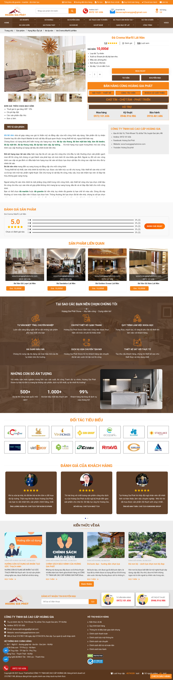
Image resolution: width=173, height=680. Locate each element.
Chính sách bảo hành (96, 649)
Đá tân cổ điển (150, 20)
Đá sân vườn (27, 25)
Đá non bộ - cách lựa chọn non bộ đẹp (147, 564)
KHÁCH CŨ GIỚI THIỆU (155, 93)
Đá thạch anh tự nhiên (99, 20)
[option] (45, 64)
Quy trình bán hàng (130, 2)
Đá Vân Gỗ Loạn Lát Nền (25, 283)
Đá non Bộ (77, 25)
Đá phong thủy (51, 25)
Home (6, 23)
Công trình (151, 25)
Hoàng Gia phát (127, 148)
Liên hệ (164, 2)
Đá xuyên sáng (76, 20)
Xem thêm (86, 584)
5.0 (105, 43)
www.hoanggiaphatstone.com (133, 144)
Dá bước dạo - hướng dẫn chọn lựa (104, 564)
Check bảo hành (149, 2)
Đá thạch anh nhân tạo (123, 20)
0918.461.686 (155, 116)
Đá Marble (52, 20)
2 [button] (88, 519)
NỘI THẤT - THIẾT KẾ (101, 93)
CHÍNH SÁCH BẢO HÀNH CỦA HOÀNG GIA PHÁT (64, 565)
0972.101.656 (101, 116)
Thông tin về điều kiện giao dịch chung (103, 630)
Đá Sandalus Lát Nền (66, 283)
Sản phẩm (20, 31)
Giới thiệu (67, 2)
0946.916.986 (128, 116)
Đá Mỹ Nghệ (101, 25)
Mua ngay (140, 71)
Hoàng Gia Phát (128, 140)
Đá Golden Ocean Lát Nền (107, 283)
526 (138, 43)
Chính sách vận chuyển (97, 641)
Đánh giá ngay (154, 226)
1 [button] (85, 519)
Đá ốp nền (49, 31)
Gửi (92, 601)
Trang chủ (9, 31)
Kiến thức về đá (112, 2)
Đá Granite (28, 20)
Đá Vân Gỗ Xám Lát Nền (148, 283)
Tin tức (99, 2)
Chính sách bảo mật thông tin (100, 638)
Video (166, 23)
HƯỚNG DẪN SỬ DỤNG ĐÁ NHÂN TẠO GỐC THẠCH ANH (23, 565)
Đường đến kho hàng (83, 2)
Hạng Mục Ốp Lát (125, 25)
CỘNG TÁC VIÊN (128, 93)
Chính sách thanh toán (97, 634)
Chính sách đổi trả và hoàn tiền (100, 645)
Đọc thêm (11, 579)
